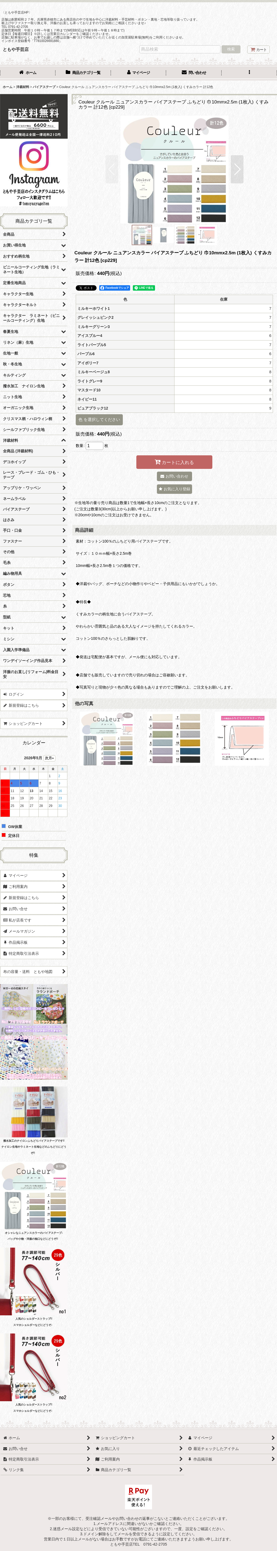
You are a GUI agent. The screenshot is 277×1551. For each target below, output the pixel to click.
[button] (249, 73)
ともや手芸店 (16, 49)
